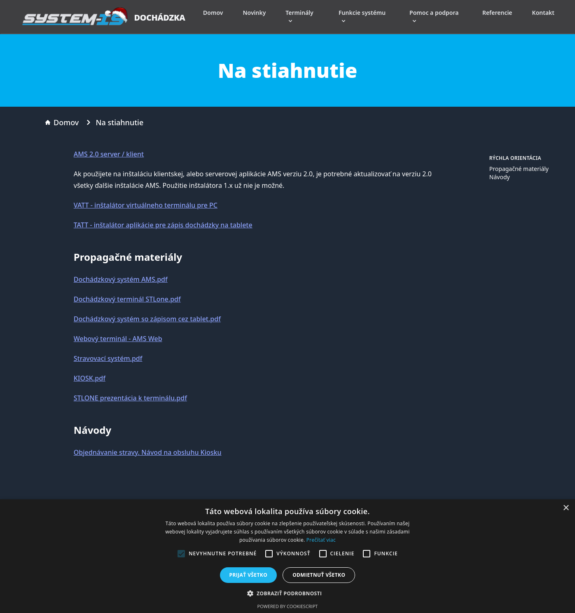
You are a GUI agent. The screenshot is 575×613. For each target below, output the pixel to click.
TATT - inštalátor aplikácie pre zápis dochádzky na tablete (163, 224)
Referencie (497, 12)
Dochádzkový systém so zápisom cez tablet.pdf (147, 318)
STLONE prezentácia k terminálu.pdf (130, 397)
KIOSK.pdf (89, 378)
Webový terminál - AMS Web (118, 338)
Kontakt (543, 12)
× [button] (566, 508)
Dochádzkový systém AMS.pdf (121, 279)
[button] (287, 593)
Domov (213, 12)
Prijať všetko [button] (248, 574)
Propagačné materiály (519, 169)
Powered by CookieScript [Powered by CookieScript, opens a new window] (287, 606)
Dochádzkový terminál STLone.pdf (127, 299)
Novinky (254, 12)
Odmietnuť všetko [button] (318, 574)
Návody (499, 177)
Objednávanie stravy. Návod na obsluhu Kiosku (148, 452)
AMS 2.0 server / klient (109, 154)
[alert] (287, 556)
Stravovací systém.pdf (108, 358)
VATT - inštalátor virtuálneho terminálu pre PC (145, 205)
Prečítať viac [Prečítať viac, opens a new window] (321, 539)
